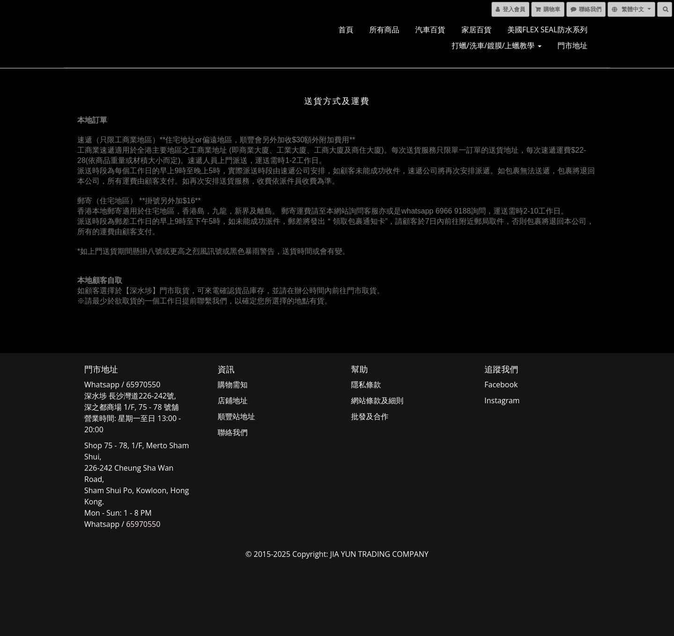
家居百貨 (476, 29)
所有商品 (384, 29)
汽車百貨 (430, 29)
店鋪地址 (233, 400)
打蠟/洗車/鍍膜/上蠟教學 (497, 45)
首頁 (345, 29)
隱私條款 (366, 384)
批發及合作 (369, 416)
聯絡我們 (233, 432)
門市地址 (572, 45)
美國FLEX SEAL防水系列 (547, 29)
